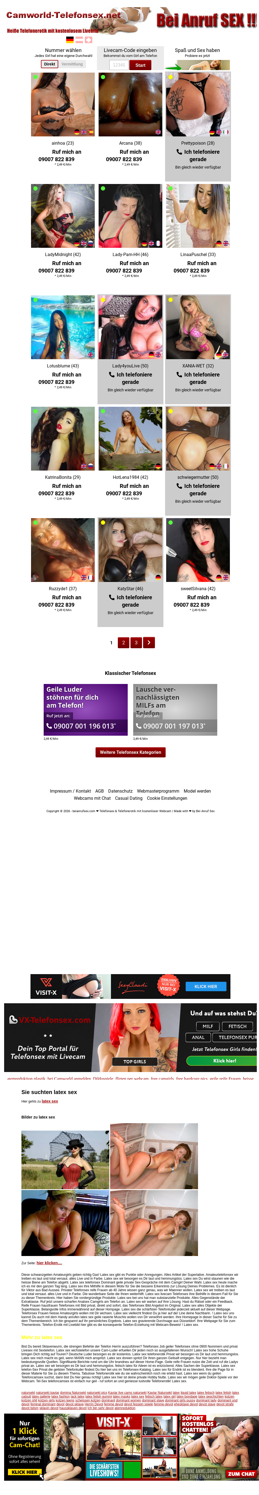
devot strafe (225, 1404)
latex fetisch (206, 1393)
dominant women (128, 1400)
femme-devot (163, 1404)
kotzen (229, 1396)
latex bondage (187, 1396)
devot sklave (74, 1404)
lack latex (77, 1396)
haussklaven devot (73, 1408)
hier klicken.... (49, 1263)
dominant (108, 1400)
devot (60, 1404)
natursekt (28, 1393)
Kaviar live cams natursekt (127, 1393)
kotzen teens (65, 1400)
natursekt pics (97, 1393)
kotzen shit (29, 1400)
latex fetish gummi (98, 1396)
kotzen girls (46, 1400)
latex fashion (60, 1396)
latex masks (121, 1396)
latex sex (50, 1101)
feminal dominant (42, 1404)
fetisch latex (153, 1396)
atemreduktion (125, 1408)
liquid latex (188, 1393)
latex (176, 1393)
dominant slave (153, 1400)
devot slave (207, 1404)
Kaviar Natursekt (159, 1393)
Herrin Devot (94, 1404)
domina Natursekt (73, 1393)
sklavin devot (48, 1408)
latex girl (169, 1396)
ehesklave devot (186, 1404)
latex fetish (223, 1393)
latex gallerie (41, 1396)
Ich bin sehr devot (101, 1408)
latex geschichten (211, 1396)
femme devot (113, 1404)
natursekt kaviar (47, 1393)
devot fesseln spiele (138, 1404)
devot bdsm (29, 1408)
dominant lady (206, 1400)
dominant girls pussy (180, 1400)
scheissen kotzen (88, 1400)
